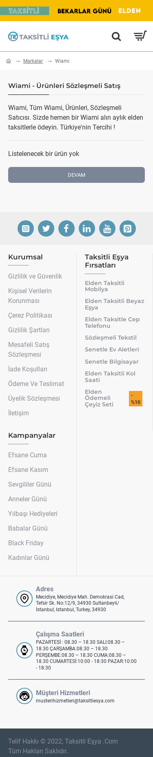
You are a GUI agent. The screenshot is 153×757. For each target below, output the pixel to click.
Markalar (33, 61)
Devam (76, 175)
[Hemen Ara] (116, 36)
